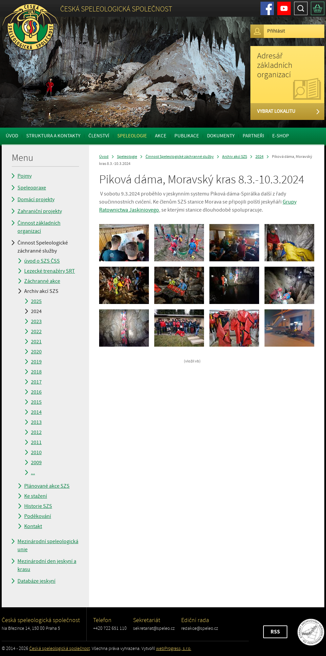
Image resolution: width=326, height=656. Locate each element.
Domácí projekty (35, 199)
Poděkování (37, 516)
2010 (36, 452)
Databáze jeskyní (36, 581)
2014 (36, 412)
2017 (36, 382)
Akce (160, 136)
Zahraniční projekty (39, 211)
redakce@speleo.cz (199, 628)
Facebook (267, 8)
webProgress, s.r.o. (173, 648)
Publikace (186, 136)
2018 (36, 371)
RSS (275, 632)
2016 (36, 392)
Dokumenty (221, 136)
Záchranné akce (42, 281)
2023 (36, 321)
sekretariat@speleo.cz (154, 628)
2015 (36, 402)
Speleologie (132, 136)
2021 (36, 341)
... (33, 472)
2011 (36, 442)
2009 (36, 462)
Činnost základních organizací (38, 227)
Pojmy (24, 176)
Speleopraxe (31, 187)
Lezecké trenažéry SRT (49, 271)
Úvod (12, 136)
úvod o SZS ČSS (42, 261)
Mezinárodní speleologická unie (47, 545)
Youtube (284, 8)
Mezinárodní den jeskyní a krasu (46, 565)
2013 (36, 422)
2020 (36, 351)
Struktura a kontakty (53, 136)
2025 (36, 301)
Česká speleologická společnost (59, 648)
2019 (36, 361)
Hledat (301, 8)
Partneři (253, 136)
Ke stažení (35, 496)
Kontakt (33, 526)
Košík (317, 8)
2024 (36, 311)
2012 (36, 432)
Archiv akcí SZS (41, 291)
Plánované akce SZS (47, 486)
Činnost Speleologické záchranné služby (42, 246)
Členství (98, 136)
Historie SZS (38, 506)
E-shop (280, 136)
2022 (36, 331)
